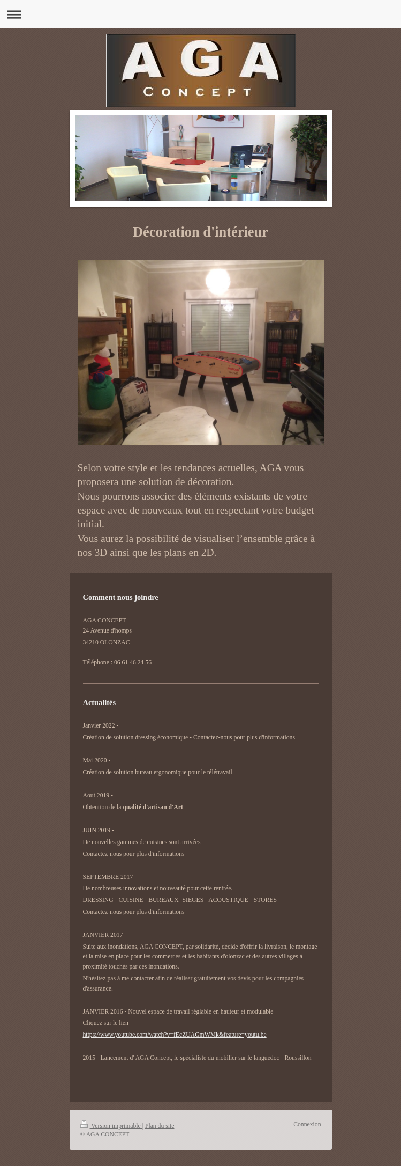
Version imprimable (111, 1126)
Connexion (307, 1124)
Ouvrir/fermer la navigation (200, 14)
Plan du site (160, 1126)
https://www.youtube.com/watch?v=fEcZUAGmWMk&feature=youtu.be (175, 1034)
